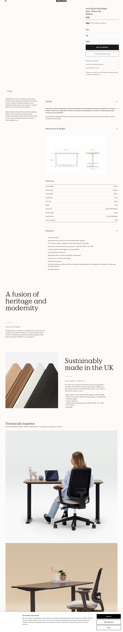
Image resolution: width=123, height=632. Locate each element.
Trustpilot (10, 91)
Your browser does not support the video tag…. (91, 311)
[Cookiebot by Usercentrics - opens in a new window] (11, 628)
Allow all (108, 609)
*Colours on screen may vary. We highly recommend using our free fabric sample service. (102, 73)
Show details (90, 628)
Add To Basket (102, 47)
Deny (108, 620)
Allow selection (108, 615)
